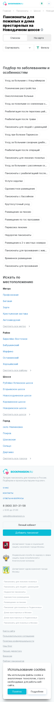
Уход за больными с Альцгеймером (25, 80)
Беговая (7, 301)
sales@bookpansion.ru (14, 516)
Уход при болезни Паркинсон (21, 134)
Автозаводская (11, 319)
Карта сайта (9, 631)
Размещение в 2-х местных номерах (25, 242)
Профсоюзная (10, 294)
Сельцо (7, 445)
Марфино (8, 351)
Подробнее (37, 691)
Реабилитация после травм (20, 119)
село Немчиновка (13, 426)
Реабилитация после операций (22, 149)
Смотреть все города (15, 458)
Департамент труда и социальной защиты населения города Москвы (23, 545)
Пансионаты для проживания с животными (27, 250)
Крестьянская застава (15, 313)
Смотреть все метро (14, 326)
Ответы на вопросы (13, 498)
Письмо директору (12, 651)
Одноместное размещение (20, 188)
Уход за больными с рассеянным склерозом (27, 165)
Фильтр (45, 47)
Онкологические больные (19, 95)
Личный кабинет (27, 524)
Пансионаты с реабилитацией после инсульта (27, 173)
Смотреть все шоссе (14, 414)
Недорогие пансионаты (18, 234)
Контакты (8, 493)
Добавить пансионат (27, 532)
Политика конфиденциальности (18, 641)
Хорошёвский (10, 363)
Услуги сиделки (14, 180)
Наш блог (7, 646)
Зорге (6, 307)
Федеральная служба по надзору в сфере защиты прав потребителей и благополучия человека (27, 558)
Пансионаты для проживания (21, 265)
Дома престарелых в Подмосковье (20, 617)
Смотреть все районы (15, 370)
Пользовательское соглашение (18, 636)
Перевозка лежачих (16, 227)
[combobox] (18, 47)
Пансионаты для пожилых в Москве (20, 622)
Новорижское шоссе (14, 408)
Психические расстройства (20, 88)
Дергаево (8, 452)
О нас (6, 487)
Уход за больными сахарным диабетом (27, 142)
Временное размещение (18, 258)
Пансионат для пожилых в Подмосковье (23, 607)
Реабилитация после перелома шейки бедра (27, 111)
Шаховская (9, 439)
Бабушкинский (11, 345)
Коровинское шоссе (14, 401)
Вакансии (7, 656)
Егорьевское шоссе (14, 389)
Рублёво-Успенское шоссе (18, 382)
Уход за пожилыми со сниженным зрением (27, 103)
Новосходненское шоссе (17, 395)
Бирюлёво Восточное (15, 338)
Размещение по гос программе (22, 219)
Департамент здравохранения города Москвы (25, 570)
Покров (7, 433)
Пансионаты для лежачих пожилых (25, 157)
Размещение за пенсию (18, 211)
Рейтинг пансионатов (13, 661)
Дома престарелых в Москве (18, 612)
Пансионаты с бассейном (19, 196)
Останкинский (11, 357)
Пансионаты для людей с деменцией (26, 126)
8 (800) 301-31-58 (14, 505)
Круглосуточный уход (17, 204)
